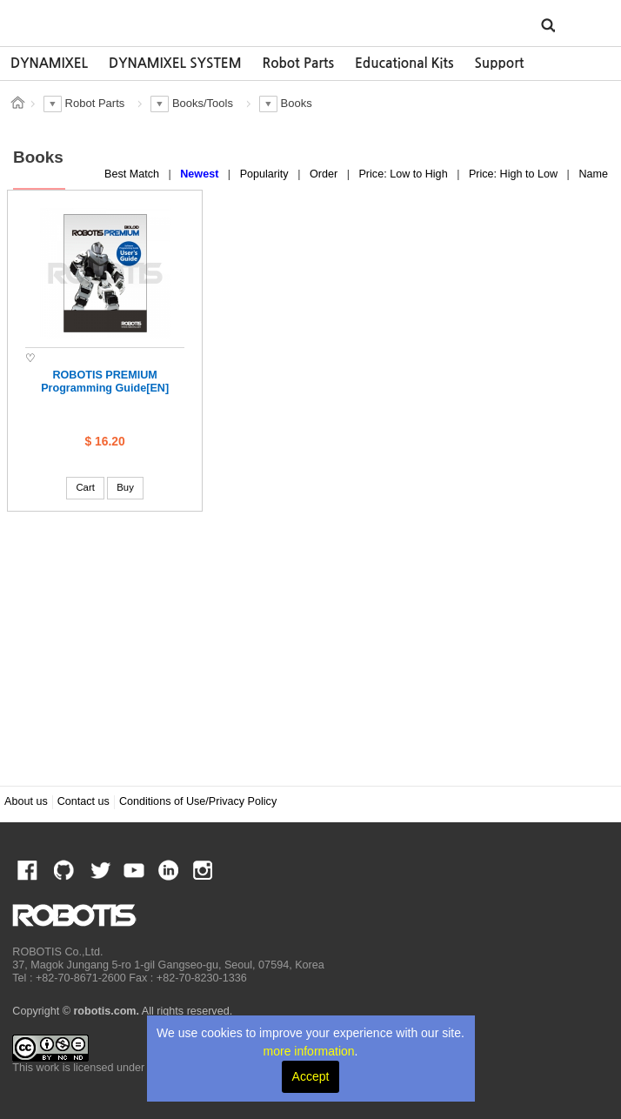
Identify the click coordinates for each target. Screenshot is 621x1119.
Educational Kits (404, 63)
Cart (85, 487)
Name (593, 174)
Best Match (133, 174)
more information (309, 1051)
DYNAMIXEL (49, 63)
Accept (311, 1076)
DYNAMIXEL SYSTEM (175, 63)
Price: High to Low (515, 174)
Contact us (83, 801)
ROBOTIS (92, 22)
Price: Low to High (404, 174)
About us (26, 801)
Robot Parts (298, 63)
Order (325, 174)
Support (499, 63)
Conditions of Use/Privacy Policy (198, 801)
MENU (582, 24)
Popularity (266, 174)
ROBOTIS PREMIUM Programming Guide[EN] (105, 381)
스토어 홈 (17, 102)
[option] (49, 63)
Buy (125, 487)
